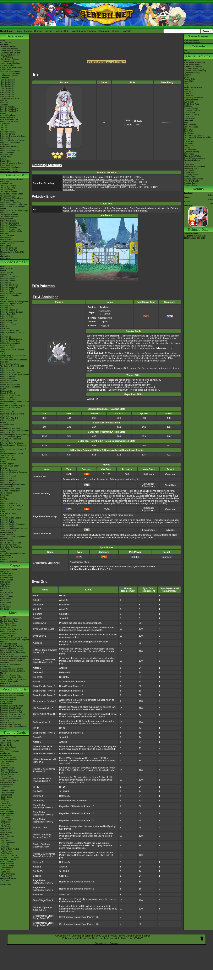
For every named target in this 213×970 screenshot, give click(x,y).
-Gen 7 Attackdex (7, 92)
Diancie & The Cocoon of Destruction (10, 666)
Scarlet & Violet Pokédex (83, 31)
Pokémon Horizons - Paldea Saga (14, 210)
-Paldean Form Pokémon (10, 171)
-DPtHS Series (6, 805)
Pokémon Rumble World (10, 372)
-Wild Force (5, 870)
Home (19, 31)
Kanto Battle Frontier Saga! (11, 194)
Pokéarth (126, 31)
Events (187, 162)
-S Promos (4, 882)
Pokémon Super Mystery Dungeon (14, 374)
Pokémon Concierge (8, 248)
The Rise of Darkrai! (8, 644)
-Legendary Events (192, 168)
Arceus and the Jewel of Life (12, 648)
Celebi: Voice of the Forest (11, 629)
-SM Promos (5, 822)
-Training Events (190, 185)
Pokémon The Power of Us (11, 677)
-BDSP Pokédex (7, 65)
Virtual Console (6, 541)
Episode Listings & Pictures (11, 179)
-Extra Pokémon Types (9, 741)
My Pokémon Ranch (8, 458)
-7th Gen (3, 130)
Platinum (3, 426)
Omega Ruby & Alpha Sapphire (13, 356)
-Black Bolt (4, 764)
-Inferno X (4, 839)
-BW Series (5, 803)
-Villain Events (190, 177)
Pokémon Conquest (8, 403)
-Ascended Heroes (8, 757)
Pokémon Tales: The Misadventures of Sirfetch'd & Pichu (12, 252)
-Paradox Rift (5, 787)
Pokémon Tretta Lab (8, 397)
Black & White (6, 391)
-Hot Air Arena (6, 851)
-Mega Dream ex (7, 836)
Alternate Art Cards (8, 747)
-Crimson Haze (6, 868)
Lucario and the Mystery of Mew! (13, 638)
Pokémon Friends (7, 281)
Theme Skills (189, 141)
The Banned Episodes (9, 217)
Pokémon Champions (9, 277)
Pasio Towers (189, 119)
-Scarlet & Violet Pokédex (10, 72)
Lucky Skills (188, 81)
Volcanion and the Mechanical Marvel (12, 672)
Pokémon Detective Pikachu (12, 685)
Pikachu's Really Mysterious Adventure (11, 719)
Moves (186, 77)
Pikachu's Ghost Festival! (10, 708)
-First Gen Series (7, 811)
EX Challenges (190, 150)
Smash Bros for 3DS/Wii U (11, 385)
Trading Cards (15, 732)
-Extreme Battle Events (193, 179)
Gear (186, 83)
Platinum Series (6, 596)
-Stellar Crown (6, 776)
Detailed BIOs (6, 576)
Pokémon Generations (9, 223)
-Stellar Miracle (6, 861)
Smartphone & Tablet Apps (11, 547)
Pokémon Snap (6, 520)
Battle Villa (188, 129)
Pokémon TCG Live (8, 324)
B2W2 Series (5, 603)
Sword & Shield (6, 299)
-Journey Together (7, 770)
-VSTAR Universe (7, 874)
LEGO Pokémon (7, 153)
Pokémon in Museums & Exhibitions (10, 143)
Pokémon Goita (6, 557)
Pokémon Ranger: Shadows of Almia (13, 450)
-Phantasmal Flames (8, 759)
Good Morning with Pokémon (12, 242)
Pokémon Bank (6, 358)
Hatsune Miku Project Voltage (12, 140)
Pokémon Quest (7, 347)
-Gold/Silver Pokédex (9, 49)
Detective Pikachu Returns (11, 293)
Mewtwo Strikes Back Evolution (13, 679)
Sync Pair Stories (191, 100)
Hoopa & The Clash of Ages (11, 669)
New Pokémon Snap (8, 320)
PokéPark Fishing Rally (10, 491)
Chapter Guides (6, 578)
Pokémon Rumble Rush (10, 341)
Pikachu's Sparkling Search (11, 716)
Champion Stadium (192, 110)
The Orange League (8, 188)
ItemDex (3, 101)
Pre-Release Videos (192, 64)
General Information (8, 569)
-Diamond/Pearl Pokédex (10, 53)
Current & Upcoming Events (11, 163)
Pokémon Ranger (7, 482)
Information (188, 60)
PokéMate (4, 495)
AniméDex (4, 181)
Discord (48, 31)
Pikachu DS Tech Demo (10, 489)
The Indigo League (8, 185)
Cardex (3, 113)
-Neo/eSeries (5, 809)
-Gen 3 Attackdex (7, 84)
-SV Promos (5, 818)
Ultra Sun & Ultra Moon (10, 331)
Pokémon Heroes (7, 631)
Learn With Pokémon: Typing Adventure (12, 415)
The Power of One (7, 623)
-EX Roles (188, 106)
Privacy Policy (116, 935)
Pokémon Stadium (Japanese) (12, 524)
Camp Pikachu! (6, 702)
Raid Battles (5, 749)
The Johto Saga (6, 190)
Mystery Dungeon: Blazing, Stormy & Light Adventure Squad (14, 436)
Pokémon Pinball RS (8, 480)
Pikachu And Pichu (8, 698)
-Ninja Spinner (6, 832)
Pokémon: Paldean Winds (11, 231)
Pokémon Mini (6, 507)
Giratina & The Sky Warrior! (11, 646)
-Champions (5, 123)
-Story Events (189, 173)
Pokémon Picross (7, 376)
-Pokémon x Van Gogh (9, 146)
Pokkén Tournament (8, 381)
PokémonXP (5, 138)
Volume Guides (6, 580)
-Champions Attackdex (9, 99)
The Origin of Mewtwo (9, 619)
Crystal (3, 501)
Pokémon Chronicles (8, 213)
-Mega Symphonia (7, 843)
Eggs (186, 85)
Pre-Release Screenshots (194, 62)
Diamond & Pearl (7, 424)
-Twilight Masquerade (9, 780)
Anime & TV (14, 175)
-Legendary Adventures (193, 98)
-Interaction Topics (191, 114)
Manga (15, 565)
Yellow (3, 516)
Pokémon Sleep (6, 291)
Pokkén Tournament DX (10, 343)
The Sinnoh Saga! (7, 196)
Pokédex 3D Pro (7, 412)
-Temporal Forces (7, 782)
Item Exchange (190, 125)
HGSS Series (5, 599)
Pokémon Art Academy (9, 364)
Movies (14, 613)
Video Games (14, 262)
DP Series (4, 594)
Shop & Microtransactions (194, 158)
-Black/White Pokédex (9, 55)
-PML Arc (187, 91)
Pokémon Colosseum (9, 470)
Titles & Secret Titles (192, 156)
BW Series (4, 601)
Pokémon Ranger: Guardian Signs (14, 430)
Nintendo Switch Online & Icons (13, 553)
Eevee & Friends (7, 722)
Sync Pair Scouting (192, 73)
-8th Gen (3, 128)
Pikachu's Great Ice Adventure (12, 714)
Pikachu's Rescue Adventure (12, 695)
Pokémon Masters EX (9, 287)
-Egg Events (189, 164)
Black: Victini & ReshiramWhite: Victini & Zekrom (13, 653)
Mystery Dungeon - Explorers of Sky (13, 446)
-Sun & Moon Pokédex (9, 59)
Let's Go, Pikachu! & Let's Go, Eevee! (12, 334)
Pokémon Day (6, 148)
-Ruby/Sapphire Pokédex (10, 51)
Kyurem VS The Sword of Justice (14, 656)
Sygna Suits (189, 102)
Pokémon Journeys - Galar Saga (13, 204)
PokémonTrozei (6, 487)
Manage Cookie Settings (138, 935)
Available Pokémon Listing (195, 71)
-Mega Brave (5, 841)
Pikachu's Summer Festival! (11, 706)
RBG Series (5, 582)
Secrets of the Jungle (9, 681)
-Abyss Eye (5, 830)
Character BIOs (6, 574)
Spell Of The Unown (8, 625)
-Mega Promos (6, 816)
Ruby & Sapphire (7, 464)
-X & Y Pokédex (6, 57)
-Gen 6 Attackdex (7, 90)
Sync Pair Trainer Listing (194, 69)
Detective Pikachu (7, 345)
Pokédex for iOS (7, 420)
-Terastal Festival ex (8, 855)
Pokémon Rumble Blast (10, 408)
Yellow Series (5, 584)
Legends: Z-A (5, 274)
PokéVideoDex (6, 240)
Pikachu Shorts (15, 689)
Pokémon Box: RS (8, 478)
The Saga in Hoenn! (8, 192)
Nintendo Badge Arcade (10, 387)
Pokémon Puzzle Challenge (11, 505)
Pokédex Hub (62, 31)
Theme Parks (5, 157)
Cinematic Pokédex (8, 115)
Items (186, 123)
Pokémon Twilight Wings (10, 225)
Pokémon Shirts (6, 155)
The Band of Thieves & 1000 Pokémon (12, 367)
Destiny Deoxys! (7, 636)
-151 (2, 789)
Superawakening (191, 108)
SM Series (4, 609)
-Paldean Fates (6, 784)
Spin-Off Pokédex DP (9, 109)
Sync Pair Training (191, 152)
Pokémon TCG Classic (9, 751)
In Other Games (6, 539)
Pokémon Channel (8, 476)
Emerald (3, 468)
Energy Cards (6, 745)
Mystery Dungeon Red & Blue (12, 485)
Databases (14, 36)
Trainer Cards (6, 743)
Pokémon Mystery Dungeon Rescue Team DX (11, 313)
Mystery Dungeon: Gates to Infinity (14, 401)
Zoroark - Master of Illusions (11, 650)
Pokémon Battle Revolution (11, 443)
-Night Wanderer (7, 863)
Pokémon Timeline (8, 132)
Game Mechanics (7, 117)
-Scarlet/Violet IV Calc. (9, 119)
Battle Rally (188, 131)
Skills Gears (189, 146)
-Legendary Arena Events (194, 166)
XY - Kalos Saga (7, 200)
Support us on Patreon (106, 943)
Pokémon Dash (6, 474)
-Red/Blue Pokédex (8, 47)
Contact (38, 31)
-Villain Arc (188, 94)
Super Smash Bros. (8, 530)
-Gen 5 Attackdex (7, 88)
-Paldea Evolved (7, 793)
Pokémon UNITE (7, 289)
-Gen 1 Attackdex (7, 80)
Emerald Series (6, 592)
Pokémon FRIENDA (8, 561)
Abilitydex (4, 105)
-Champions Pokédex (9, 76)
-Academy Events (191, 175)
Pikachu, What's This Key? (11, 725)
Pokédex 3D (5, 410)
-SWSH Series (6, 797)
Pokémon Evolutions (8, 227)
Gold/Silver (4, 499)
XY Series (4, 605)
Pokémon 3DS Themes (10, 545)
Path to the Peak (7, 235)
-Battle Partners (6, 853)
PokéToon (4, 233)
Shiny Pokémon (6, 219)
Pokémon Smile (6, 316)
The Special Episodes (9, 215)
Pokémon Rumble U (8, 399)
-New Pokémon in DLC (9, 169)
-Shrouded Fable (7, 778)
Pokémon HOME (7, 306)
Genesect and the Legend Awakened (11, 661)
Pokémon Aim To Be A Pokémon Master (13, 207)
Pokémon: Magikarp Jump (11, 339)
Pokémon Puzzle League (10, 518)
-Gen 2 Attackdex (7, 82)
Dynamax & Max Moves (193, 135)
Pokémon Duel (6, 383)
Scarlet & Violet (6, 272)
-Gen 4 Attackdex (7, 86)
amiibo (3, 551)
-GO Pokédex (6, 69)
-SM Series (5, 799)
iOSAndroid (187, 51)
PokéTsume (5, 258)
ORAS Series (5, 607)
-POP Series (5, 826)
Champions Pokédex (109, 31)
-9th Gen (3, 126)
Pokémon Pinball (7, 522)
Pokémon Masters (191, 40)
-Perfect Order (6, 755)
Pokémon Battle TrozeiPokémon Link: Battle (13, 361)
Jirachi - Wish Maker (8, 633)
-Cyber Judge (5, 872)
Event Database (6, 165)
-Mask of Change (7, 866)
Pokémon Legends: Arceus (11, 304)
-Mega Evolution (7, 762)
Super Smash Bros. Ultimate (12, 349)
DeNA (210, 195)
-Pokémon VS (6, 876)
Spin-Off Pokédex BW (9, 111)
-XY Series (4, 801)
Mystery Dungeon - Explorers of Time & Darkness (13, 454)
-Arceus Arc (188, 96)
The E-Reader (6, 493)
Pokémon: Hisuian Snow (10, 229)
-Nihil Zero (4, 834)
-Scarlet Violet (6, 795)
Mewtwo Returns (7, 627)
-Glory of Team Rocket (9, 849)
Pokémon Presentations (10, 151)
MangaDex (4, 571)
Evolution (187, 75)
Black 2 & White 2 (7, 393)
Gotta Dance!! (6, 704)
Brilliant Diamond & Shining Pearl (14, 302)
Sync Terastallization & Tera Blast (197, 137)
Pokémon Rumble (7, 433)
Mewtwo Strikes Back (9, 621)
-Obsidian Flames (7, 791)
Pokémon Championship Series (13, 136)
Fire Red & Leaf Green (9, 466)
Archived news (6, 42)
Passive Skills (189, 79)
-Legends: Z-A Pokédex (10, 74)
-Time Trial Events (191, 181)
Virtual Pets (5, 549)
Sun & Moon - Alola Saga (10, 202)
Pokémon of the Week (9, 121)
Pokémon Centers (7, 134)
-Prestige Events (190, 183)
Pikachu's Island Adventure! (11, 710)
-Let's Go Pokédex (8, 61)
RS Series (4, 588)
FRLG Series (5, 590)
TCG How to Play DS (9, 418)
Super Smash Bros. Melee (11, 510)
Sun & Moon (5, 329)
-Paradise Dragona (8, 859)
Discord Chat (5, 161)
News (2, 40)
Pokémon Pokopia (7, 279)
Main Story (188, 89)
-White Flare (5, 766)
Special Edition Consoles (10, 543)
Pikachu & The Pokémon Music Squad (13, 728)
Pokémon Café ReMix (9, 285)
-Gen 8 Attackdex (7, 94)
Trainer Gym (189, 116)
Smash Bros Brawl (8, 460)
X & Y (2, 354)
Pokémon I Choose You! (10, 675)
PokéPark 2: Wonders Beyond (12, 406)
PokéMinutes (5, 237)
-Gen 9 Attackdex (7, 96)
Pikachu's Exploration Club (11, 712)
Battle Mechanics (191, 127)
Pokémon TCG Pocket (9, 295)
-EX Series (4, 807)
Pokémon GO (6, 283)
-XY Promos (5, 824)
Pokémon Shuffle (7, 370)
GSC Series (5, 586)
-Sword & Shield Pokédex (10, 63)
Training (187, 148)
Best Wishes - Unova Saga (11, 198)
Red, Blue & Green (8, 514)
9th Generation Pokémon (10, 167)
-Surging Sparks (7, 774)
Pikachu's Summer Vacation (11, 693)
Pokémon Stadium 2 (8, 503)
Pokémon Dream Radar (10, 395)
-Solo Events (189, 171)
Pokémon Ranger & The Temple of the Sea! (14, 641)
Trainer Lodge (189, 112)
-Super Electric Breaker (10, 857)
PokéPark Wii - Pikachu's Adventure (10, 440)
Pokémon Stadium (8, 526)
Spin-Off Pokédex (7, 107)
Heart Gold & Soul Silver (10, 428)
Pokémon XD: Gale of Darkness (13, 472)
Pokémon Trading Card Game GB (14, 528)
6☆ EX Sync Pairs (191, 104)
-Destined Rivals (7, 768)
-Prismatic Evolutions (9, 772)
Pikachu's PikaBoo (8, 700)
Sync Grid (188, 139)
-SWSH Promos (6, 820)
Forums (28, 31)
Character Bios (6, 183)
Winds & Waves (6, 268)
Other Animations (7, 244)
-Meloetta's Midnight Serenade (13, 658)
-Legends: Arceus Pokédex (11, 67)
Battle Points (189, 154)
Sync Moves (189, 133)
